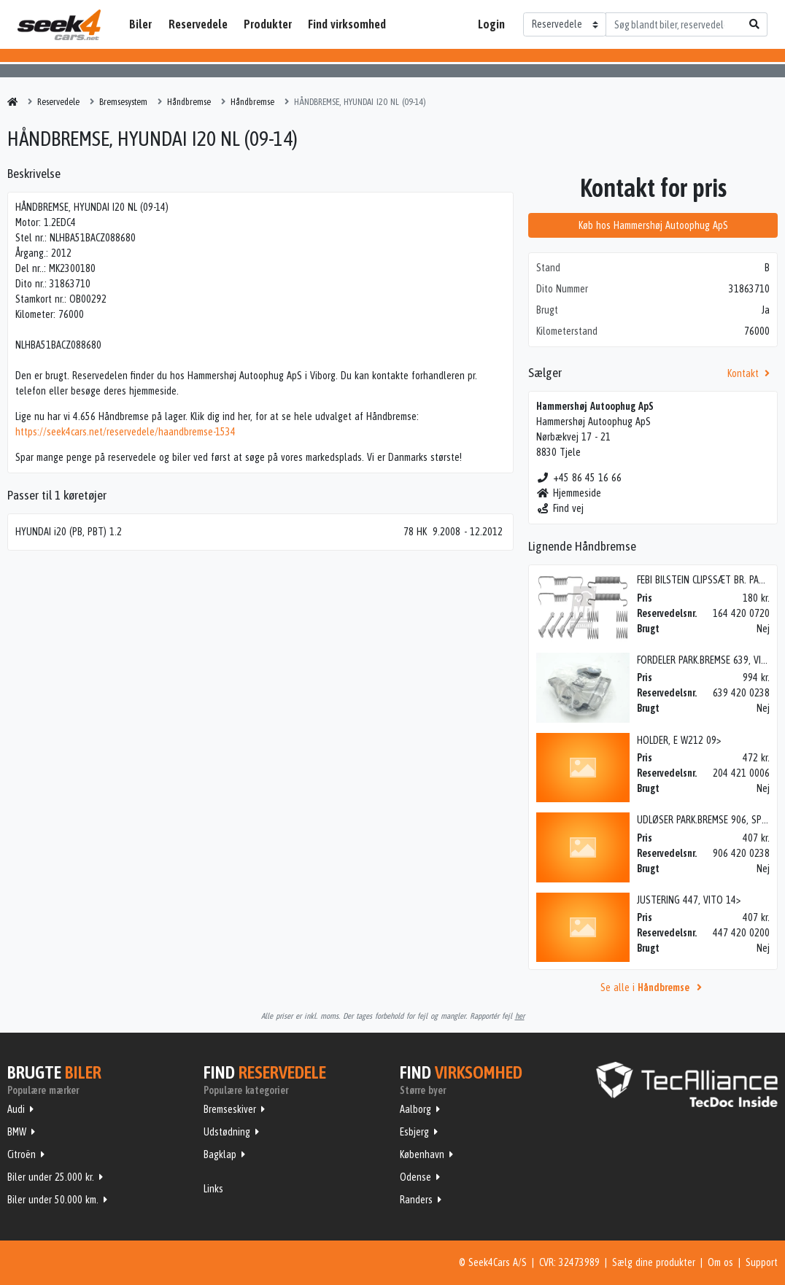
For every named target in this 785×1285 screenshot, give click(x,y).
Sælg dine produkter (653, 1262)
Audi (16, 1109)
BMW (16, 1132)
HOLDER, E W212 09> (679, 740)
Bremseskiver (230, 1109)
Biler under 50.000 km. (52, 1200)
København (422, 1154)
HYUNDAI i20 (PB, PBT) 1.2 (68, 531)
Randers (416, 1200)
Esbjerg (414, 1132)
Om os (720, 1262)
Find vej (560, 508)
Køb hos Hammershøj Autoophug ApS (653, 225)
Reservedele (198, 24)
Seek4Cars (59, 24)
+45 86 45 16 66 (579, 478)
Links (213, 1189)
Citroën (21, 1154)
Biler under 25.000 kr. (50, 1177)
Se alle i (652, 987)
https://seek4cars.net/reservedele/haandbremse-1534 (125, 432)
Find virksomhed (347, 24)
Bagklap (220, 1154)
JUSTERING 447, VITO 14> (688, 900)
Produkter (268, 24)
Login (491, 24)
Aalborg (415, 1109)
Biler (140, 24)
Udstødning (227, 1132)
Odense (415, 1177)
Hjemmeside (568, 493)
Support (762, 1262)
